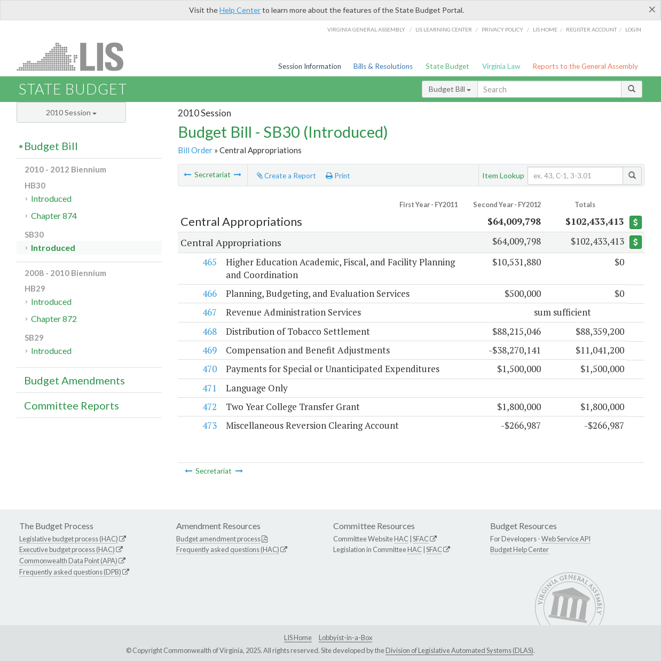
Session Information (309, 66)
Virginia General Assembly (366, 29)
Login (633, 29)
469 (209, 350)
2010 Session (71, 112)
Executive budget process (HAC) (67, 549)
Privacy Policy (502, 29)
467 (209, 312)
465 (209, 262)
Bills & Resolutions (383, 66)
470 (209, 369)
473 (209, 425)
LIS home (545, 29)
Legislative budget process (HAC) (68, 538)
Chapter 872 (54, 318)
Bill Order (195, 150)
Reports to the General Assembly (585, 66)
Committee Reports (71, 405)
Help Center (240, 9)
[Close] (652, 9)
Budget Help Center (519, 549)
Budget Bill (450, 88)
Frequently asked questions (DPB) (70, 572)
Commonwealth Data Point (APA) (68, 560)
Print (338, 175)
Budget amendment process (218, 538)
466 (209, 293)
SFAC (421, 538)
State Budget (447, 66)
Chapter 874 (54, 215)
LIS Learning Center (443, 29)
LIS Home (298, 637)
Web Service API (566, 538)
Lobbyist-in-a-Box (345, 637)
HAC (401, 538)
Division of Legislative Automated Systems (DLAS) (459, 650)
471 (209, 388)
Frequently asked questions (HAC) (227, 549)
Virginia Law (501, 66)
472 (209, 406)
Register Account (591, 29)
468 (209, 331)
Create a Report (286, 175)
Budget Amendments (74, 380)
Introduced (51, 198)
